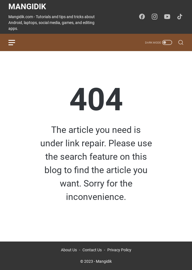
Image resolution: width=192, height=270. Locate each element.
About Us (69, 250)
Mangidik (27, 6)
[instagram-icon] (154, 17)
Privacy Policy (119, 250)
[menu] (15, 42)
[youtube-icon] (167, 17)
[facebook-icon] (142, 17)
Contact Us (92, 250)
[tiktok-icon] (180, 17)
